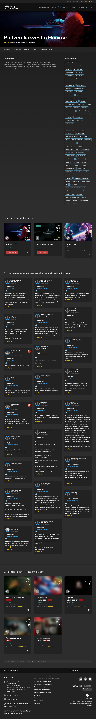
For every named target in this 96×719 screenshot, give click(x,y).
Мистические (69, 123)
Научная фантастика (71, 66)
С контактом (73, 184)
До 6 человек (69, 75)
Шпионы (75, 203)
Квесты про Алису (77, 139)
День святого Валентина (82, 114)
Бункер (89, 104)
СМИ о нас (37, 695)
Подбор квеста (44, 7)
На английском (70, 120)
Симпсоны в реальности (42, 598)
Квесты (26, 49)
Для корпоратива (79, 82)
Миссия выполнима (72, 466)
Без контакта (69, 98)
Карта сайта (37, 703)
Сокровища (69, 165)
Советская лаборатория (72, 197)
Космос (83, 101)
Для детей (68, 69)
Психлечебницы (70, 168)
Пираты (77, 165)
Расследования (84, 200)
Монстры (79, 194)
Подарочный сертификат (81, 178)
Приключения (80, 95)
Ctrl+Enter (55, 678)
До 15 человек (69, 152)
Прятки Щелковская (72, 598)
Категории (17, 49)
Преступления (81, 168)
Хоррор (68, 181)
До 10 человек (69, 133)
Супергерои (69, 171)
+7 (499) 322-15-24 (86, 1)
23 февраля (78, 117)
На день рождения (79, 88)
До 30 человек (80, 159)
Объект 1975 (11, 244)
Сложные (84, 165)
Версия (86, 171)
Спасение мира (70, 130)
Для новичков (78, 69)
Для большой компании (72, 62)
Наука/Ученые (70, 194)
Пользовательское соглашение (43, 684)
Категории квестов (39, 698)
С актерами (83, 66)
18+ (67, 184)
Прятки (84, 197)
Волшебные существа (72, 149)
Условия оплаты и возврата (42, 689)
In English (80, 120)
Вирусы (74, 191)
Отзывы (35, 49)
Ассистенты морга (45, 244)
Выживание (69, 175)
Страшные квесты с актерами (74, 127)
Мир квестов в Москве (11, 670)
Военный (81, 191)
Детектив (84, 107)
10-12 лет (76, 162)
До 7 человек (79, 72)
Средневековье (85, 149)
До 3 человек (79, 78)
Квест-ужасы (86, 181)
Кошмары (88, 139)
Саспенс (68, 200)
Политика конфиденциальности (43, 687)
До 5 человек (79, 75)
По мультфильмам (70, 143)
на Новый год (69, 114)
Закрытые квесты (46, 49)
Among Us (71, 244)
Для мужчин (69, 91)
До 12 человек (80, 152)
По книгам (81, 143)
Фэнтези (76, 107)
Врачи (75, 200)
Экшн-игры (78, 171)
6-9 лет (84, 162)
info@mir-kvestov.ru (12, 699)
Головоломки (80, 104)
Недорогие (69, 178)
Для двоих (68, 82)
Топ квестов (76, 181)
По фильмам (80, 130)
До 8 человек (69, 72)
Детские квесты (70, 155)
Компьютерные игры (80, 175)
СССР (67, 191)
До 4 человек (69, 78)
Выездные (68, 162)
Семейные (68, 88)
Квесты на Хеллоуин (84, 111)
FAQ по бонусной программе (42, 692)
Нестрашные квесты (81, 98)
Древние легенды (70, 146)
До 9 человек (80, 133)
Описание (7, 49)
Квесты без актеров (71, 136)
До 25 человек (70, 159)
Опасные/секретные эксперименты (75, 187)
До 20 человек (81, 155)
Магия (80, 146)
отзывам (31, 42)
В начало (74, 670)
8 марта (68, 117)
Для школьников (70, 111)
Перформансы (70, 95)
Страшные (68, 107)
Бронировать (12, 252)
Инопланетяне (70, 104)
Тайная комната (41, 410)
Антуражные (83, 136)
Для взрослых (81, 85)
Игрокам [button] (73, 7)
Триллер (68, 203)
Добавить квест (38, 700)
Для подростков (70, 85)
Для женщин (78, 91)
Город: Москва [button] (83, 7)
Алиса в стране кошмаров (43, 639)
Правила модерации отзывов (42, 681)
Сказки (67, 139)
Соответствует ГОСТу (72, 101)
